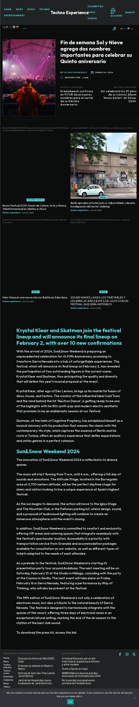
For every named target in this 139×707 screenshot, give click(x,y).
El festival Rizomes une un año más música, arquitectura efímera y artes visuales (80, 661)
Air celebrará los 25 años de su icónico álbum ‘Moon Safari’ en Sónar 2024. (119, 96)
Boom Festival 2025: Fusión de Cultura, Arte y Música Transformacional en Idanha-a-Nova (31, 209)
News (103, 199)
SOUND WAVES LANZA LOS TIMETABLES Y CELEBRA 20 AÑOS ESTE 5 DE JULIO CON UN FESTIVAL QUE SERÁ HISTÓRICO (100, 301)
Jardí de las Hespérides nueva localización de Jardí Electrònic (35, 682)
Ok (70, 702)
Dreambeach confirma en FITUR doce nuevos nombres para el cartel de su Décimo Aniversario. (76, 97)
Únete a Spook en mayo (75, 668)
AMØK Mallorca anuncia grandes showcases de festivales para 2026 (81, 674)
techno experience (75, 72)
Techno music (35, 202)
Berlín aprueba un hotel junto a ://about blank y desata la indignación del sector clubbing (101, 206)
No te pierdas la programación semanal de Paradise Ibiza (78, 682)
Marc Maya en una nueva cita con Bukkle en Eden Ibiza (31, 298)
